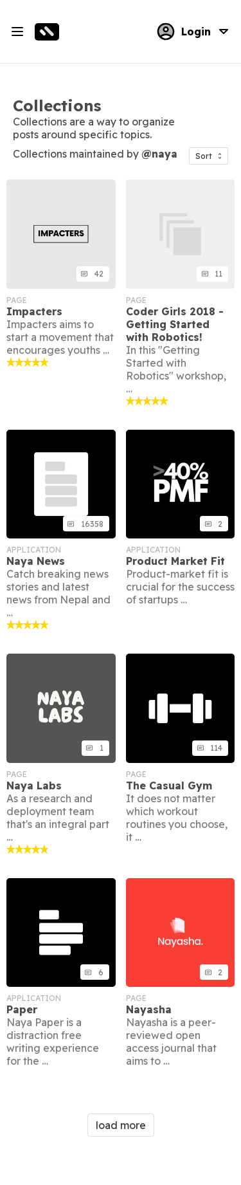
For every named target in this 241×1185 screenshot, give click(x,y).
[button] (208, 156)
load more (121, 1125)
